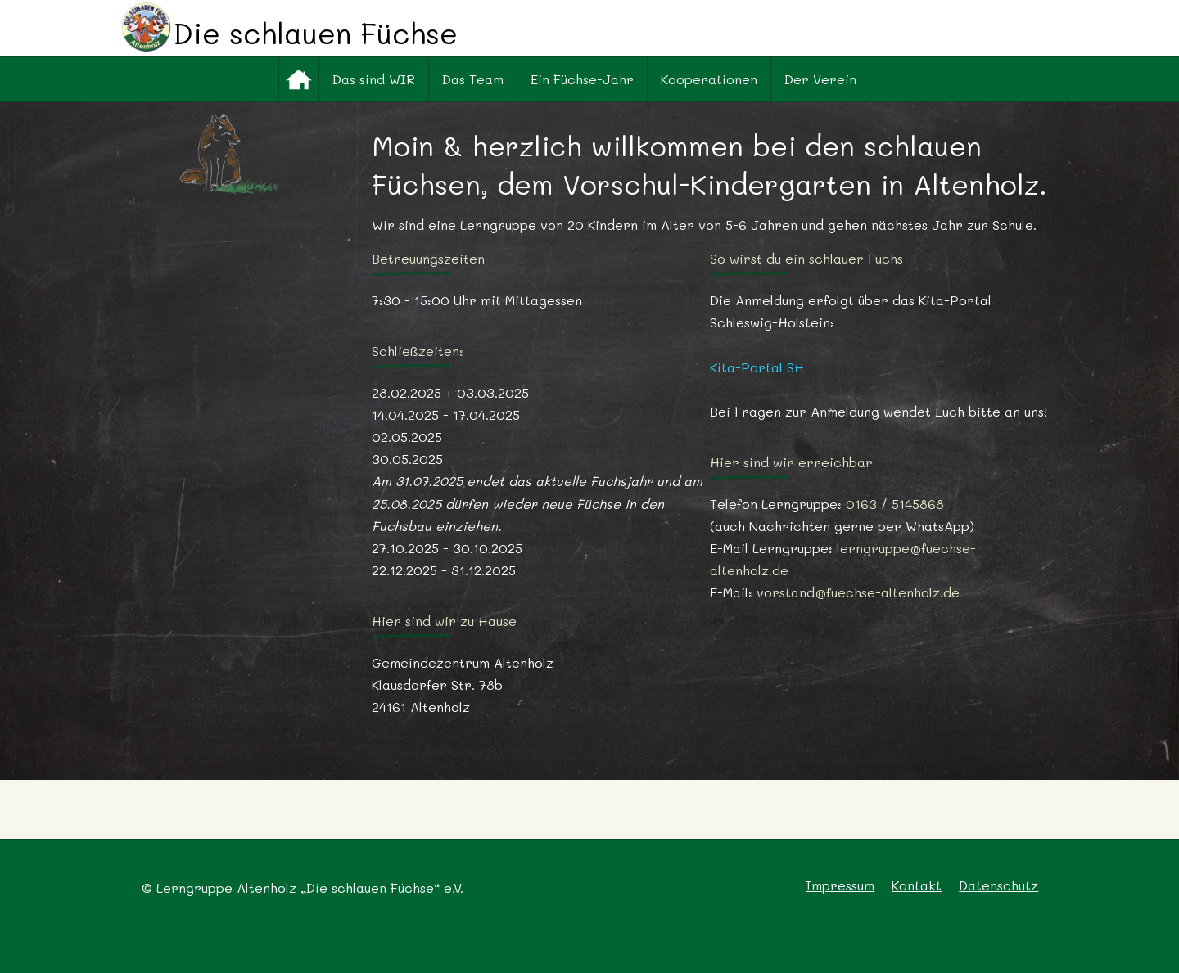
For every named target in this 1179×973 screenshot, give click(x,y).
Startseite (298, 79)
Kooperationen (709, 79)
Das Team (473, 79)
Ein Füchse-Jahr (582, 79)
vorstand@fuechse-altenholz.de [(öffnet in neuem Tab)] (858, 592)
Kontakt (917, 885)
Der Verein (820, 79)
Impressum (840, 885)
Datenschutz (998, 885)
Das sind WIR (373, 79)
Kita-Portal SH (757, 367)
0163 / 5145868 (895, 503)
